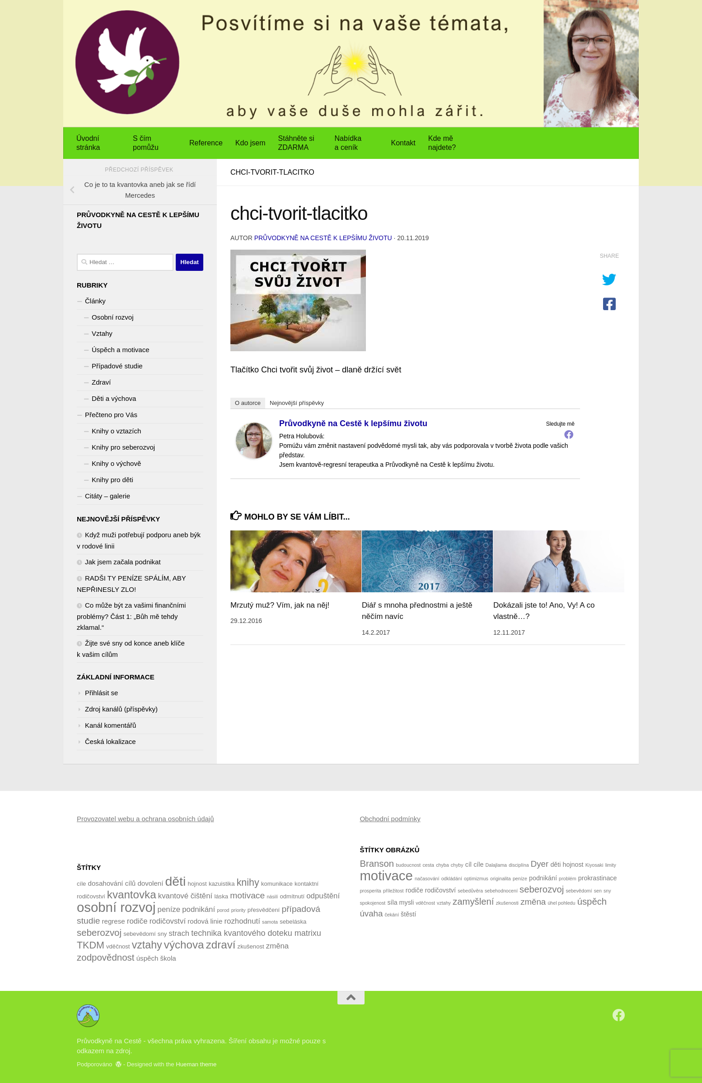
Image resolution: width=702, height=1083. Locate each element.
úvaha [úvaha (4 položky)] (371, 913)
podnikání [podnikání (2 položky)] (543, 878)
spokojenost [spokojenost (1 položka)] (372, 903)
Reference (206, 143)
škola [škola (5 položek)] (168, 958)
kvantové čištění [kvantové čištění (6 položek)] (185, 896)
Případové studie (117, 366)
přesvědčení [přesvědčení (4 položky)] (264, 909)
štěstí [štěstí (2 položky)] (408, 914)
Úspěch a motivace (121, 349)
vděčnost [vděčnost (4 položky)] (118, 946)
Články (95, 301)
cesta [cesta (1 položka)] (428, 865)
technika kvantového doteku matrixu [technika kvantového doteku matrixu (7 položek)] (256, 933)
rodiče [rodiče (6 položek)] (137, 921)
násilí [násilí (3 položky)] (272, 896)
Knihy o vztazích (116, 431)
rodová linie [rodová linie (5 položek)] (204, 921)
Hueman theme (196, 1064)
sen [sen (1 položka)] (598, 890)
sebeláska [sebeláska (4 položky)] (293, 921)
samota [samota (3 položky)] (270, 922)
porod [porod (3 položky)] (223, 910)
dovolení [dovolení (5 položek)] (150, 883)
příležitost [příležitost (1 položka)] (393, 890)
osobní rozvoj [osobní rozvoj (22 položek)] (116, 907)
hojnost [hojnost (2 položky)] (573, 864)
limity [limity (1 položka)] (610, 865)
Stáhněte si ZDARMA (296, 143)
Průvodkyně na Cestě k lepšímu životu (323, 238)
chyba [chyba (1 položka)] (442, 865)
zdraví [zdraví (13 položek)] (221, 945)
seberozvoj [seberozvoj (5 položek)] (541, 889)
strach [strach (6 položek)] (178, 933)
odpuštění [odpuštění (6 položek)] (323, 896)
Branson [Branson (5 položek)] (377, 864)
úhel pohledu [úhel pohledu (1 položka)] (561, 903)
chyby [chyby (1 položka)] (457, 865)
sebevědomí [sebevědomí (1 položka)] (579, 890)
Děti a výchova (114, 398)
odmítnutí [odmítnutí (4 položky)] (292, 896)
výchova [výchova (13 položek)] (184, 945)
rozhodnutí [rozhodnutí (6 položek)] (242, 921)
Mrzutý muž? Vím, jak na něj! (279, 605)
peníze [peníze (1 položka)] (520, 878)
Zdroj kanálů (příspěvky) (121, 709)
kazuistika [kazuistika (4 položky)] (222, 883)
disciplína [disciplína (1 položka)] (519, 865)
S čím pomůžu (146, 143)
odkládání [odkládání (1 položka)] (451, 878)
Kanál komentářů (110, 725)
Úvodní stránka (88, 143)
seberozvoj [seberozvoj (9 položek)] (99, 932)
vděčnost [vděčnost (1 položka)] (425, 903)
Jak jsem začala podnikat (123, 562)
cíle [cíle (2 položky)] (478, 864)
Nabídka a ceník (348, 143)
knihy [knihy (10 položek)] (248, 882)
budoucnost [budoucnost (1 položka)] (408, 865)
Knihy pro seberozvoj (123, 447)
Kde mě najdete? (442, 143)
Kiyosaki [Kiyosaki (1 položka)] (594, 865)
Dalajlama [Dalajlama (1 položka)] (496, 865)
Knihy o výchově (116, 463)
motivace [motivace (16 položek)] (386, 875)
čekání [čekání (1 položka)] (392, 914)
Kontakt (403, 143)
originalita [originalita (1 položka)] (500, 878)
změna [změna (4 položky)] (533, 901)
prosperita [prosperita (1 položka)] (370, 890)
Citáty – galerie (107, 496)
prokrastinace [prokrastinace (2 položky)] (597, 878)
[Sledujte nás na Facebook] (619, 1015)
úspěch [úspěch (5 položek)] (147, 958)
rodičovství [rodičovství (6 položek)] (168, 921)
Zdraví (101, 382)
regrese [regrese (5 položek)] (113, 921)
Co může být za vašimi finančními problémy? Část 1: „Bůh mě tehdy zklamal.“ (131, 616)
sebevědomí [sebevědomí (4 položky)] (139, 933)
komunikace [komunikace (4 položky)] (277, 883)
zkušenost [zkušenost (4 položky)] (251, 946)
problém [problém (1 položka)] (567, 878)
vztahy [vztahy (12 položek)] (147, 945)
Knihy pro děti (112, 479)
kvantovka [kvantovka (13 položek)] (131, 894)
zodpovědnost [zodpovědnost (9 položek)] (106, 957)
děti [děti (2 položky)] (555, 864)
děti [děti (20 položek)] (175, 881)
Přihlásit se (101, 693)
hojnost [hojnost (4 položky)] (196, 883)
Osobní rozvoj (113, 317)
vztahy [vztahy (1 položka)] (444, 903)
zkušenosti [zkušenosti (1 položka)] (507, 903)
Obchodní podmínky (390, 819)
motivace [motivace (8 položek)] (247, 895)
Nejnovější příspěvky (297, 403)
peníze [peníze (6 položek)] (169, 909)
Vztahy (102, 333)
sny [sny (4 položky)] (162, 933)
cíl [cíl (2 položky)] (468, 864)
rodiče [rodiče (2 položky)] (414, 890)
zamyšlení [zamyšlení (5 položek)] (473, 901)
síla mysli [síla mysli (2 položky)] (400, 902)
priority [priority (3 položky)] (238, 910)
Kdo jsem (250, 143)
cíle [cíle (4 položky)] (81, 883)
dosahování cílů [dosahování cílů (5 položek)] (112, 883)
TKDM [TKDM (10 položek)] (90, 945)
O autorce (248, 403)
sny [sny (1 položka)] (607, 890)
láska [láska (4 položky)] (221, 896)
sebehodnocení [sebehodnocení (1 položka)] (501, 890)
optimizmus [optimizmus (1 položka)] (476, 878)
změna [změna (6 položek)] (277, 946)
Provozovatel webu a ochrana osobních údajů (145, 819)
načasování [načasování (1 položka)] (427, 878)
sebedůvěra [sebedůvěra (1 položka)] (470, 890)
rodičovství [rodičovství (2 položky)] (440, 890)
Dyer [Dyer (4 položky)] (539, 864)
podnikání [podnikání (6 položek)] (198, 909)
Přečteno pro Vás (111, 414)
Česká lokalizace (110, 741)
